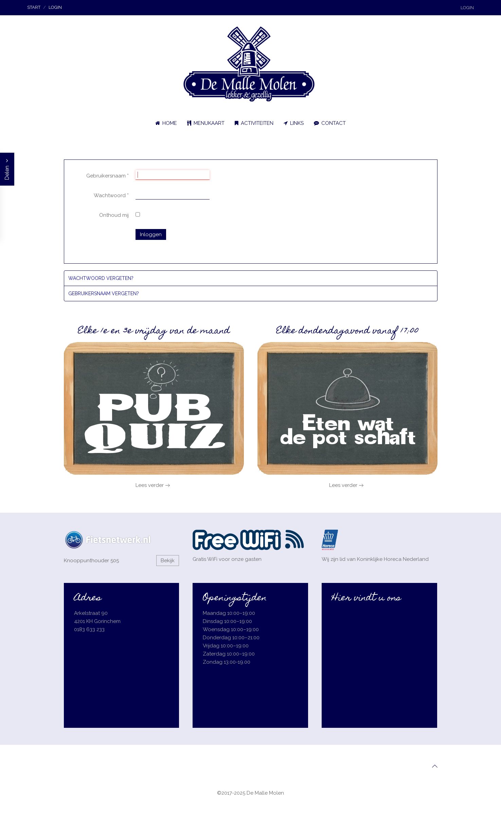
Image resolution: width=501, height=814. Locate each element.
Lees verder (150, 485)
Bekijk (168, 560)
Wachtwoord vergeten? (100, 278)
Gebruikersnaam (107, 176)
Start (33, 7)
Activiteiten (254, 123)
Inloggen (151, 234)
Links (294, 123)
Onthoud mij (114, 215)
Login (467, 7)
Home (166, 123)
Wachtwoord (111, 195)
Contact (330, 123)
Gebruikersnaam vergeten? (103, 293)
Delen (7, 169)
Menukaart (206, 123)
